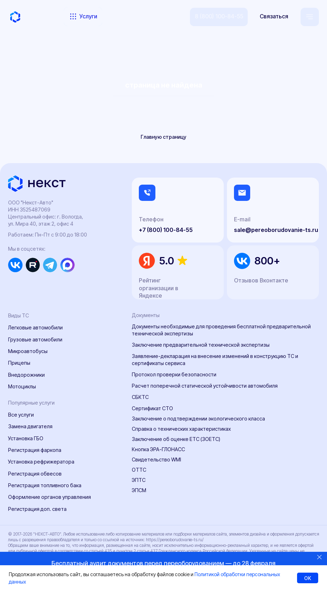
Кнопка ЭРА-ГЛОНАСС (158, 449)
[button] (274, 17)
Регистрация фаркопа (34, 450)
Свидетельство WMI (156, 459)
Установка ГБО (25, 438)
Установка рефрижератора (41, 462)
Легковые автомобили (35, 327)
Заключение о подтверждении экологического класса (198, 419)
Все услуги (21, 415)
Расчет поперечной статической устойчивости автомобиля (205, 386)
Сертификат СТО (152, 408)
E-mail (242, 219)
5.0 (166, 261)
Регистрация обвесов (35, 474)
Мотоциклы (22, 386)
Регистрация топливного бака (44, 485)
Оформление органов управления (49, 497)
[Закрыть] (319, 557)
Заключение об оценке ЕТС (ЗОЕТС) (176, 439)
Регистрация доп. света (37, 509)
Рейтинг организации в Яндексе (158, 288)
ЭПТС (139, 480)
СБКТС (140, 397)
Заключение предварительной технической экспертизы (201, 345)
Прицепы (19, 363)
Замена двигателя (30, 426)
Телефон (151, 219)
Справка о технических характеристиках (181, 429)
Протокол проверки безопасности (174, 374)
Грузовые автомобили (35, 339)
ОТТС (139, 470)
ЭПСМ (139, 490)
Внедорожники (26, 375)
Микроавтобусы (28, 351)
